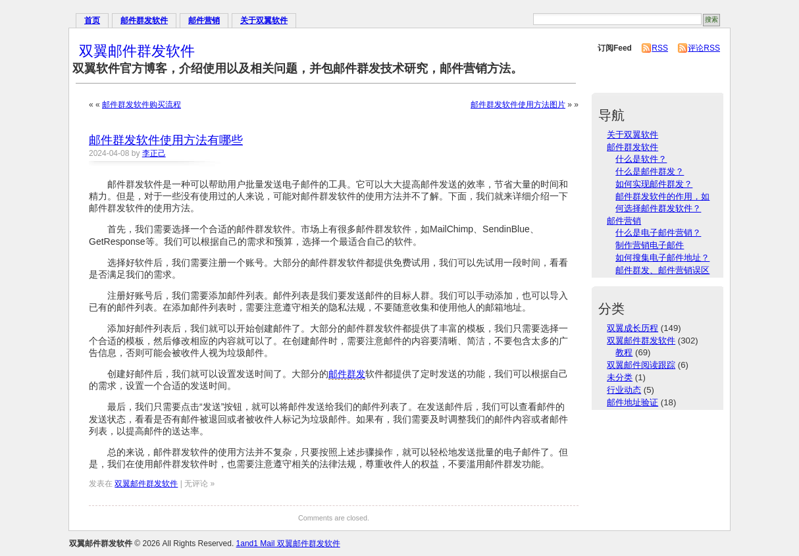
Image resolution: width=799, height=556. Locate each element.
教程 (623, 352)
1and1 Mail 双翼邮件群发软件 (288, 543)
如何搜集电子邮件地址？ (662, 258)
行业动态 (624, 390)
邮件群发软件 (144, 20)
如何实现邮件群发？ (653, 184)
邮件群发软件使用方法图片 (518, 104)
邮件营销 (204, 20)
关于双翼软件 (264, 20)
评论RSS (704, 48)
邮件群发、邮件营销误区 (662, 270)
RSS (660, 48)
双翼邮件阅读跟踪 (641, 365)
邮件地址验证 (632, 402)
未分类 (619, 377)
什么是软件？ (641, 159)
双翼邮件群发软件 (137, 51)
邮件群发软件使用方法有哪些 (166, 140)
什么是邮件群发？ (649, 171)
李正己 (154, 153)
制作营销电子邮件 (649, 245)
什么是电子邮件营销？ (658, 233)
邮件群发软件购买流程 (141, 104)
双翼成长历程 (632, 328)
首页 (92, 20)
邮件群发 (346, 373)
